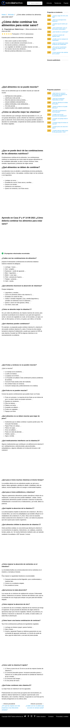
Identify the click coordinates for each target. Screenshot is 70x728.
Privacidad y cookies (62, 716)
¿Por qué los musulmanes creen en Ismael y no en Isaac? (59, 48)
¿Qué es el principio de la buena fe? (59, 20)
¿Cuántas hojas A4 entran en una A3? (60, 123)
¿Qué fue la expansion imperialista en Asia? (58, 99)
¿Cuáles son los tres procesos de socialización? (59, 115)
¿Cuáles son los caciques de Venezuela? (60, 39)
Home (4, 14)
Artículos (49, 3)
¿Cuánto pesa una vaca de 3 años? (60, 127)
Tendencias (57, 3)
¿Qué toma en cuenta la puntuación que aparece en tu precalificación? (59, 95)
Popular (66, 3)
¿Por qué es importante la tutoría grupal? (59, 111)
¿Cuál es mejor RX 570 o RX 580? (60, 16)
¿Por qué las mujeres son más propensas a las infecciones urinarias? (11, 708)
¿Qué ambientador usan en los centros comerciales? (59, 28)
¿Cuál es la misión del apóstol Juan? (58, 35)
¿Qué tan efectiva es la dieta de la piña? (60, 103)
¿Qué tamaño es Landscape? (60, 32)
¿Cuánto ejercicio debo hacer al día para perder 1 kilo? (60, 131)
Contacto (51, 716)
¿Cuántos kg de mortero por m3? (59, 24)
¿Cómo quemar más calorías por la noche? (60, 53)
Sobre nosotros (41, 716)
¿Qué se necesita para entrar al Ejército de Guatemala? (60, 43)
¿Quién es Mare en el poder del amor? (59, 107)
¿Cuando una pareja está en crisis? (60, 119)
